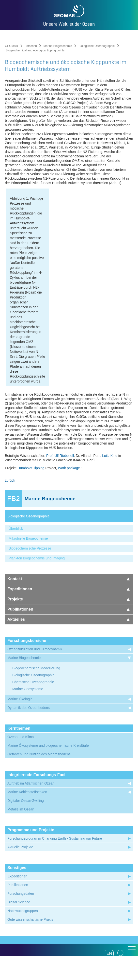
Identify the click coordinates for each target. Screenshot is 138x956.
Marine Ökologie (19, 627)
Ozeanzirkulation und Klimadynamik (34, 577)
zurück (10, 408)
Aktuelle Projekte (20, 775)
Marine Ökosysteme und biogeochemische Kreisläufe (48, 673)
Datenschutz (66, 922)
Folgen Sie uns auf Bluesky (106, 905)
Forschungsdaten (20, 821)
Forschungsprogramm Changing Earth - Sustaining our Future (54, 766)
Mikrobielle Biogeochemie (28, 466)
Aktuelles (68, 547)
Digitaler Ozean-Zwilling (25, 728)
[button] (132, 949)
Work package (69, 396)
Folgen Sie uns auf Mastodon (94, 905)
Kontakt (68, 506)
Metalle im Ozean (20, 737)
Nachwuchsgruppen (22, 838)
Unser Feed (31, 905)
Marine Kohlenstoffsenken (27, 720)
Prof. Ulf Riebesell (60, 383)
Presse (84, 922)
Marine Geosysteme (27, 616)
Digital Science (18, 830)
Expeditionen (68, 516)
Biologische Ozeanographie (96, 46)
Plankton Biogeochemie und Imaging (37, 486)
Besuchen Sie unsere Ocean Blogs (44, 905)
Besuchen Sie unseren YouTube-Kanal (56, 905)
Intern (110, 922)
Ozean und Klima (20, 664)
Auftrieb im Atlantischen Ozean (30, 711)
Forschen (31, 46)
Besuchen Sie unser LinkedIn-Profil (81, 905)
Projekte (68, 527)
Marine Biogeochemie (58, 46)
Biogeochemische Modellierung (36, 596)
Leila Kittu (109, 383)
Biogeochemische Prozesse (30, 476)
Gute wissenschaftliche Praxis (30, 847)
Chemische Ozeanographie (33, 610)
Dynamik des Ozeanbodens (28, 635)
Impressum (45, 922)
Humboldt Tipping (30, 396)
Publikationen (68, 537)
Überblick (16, 456)
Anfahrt (97, 922)
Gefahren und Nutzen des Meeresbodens (39, 682)
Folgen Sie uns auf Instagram (69, 905)
